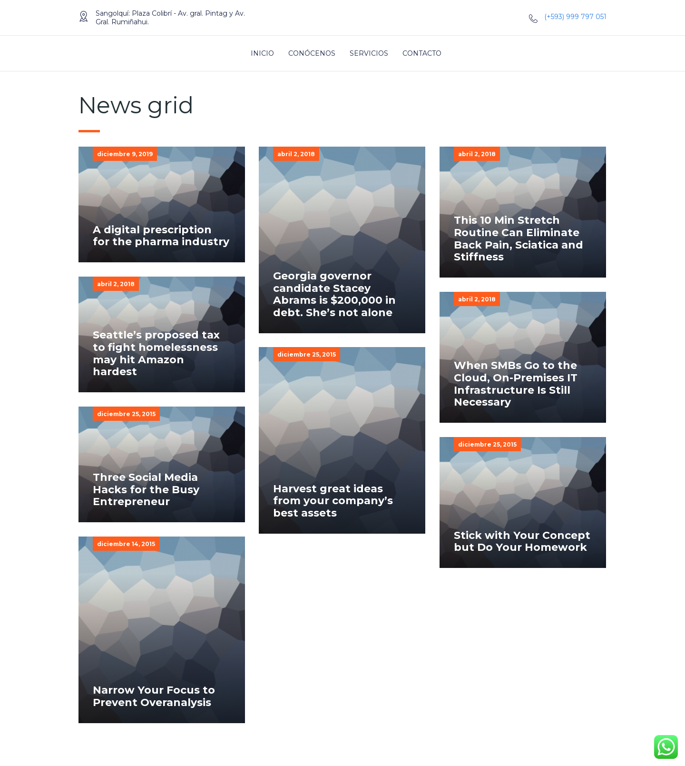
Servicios (369, 53)
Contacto (421, 53)
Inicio (262, 53)
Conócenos (311, 53)
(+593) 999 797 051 (575, 16)
